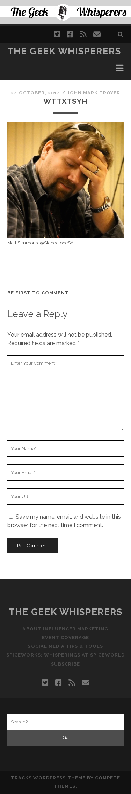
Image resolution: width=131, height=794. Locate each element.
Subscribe (65, 664)
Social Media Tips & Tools (65, 646)
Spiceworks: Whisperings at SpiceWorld (65, 655)
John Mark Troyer (94, 92)
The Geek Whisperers (64, 51)
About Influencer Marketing (65, 628)
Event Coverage (65, 637)
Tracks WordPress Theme (48, 777)
